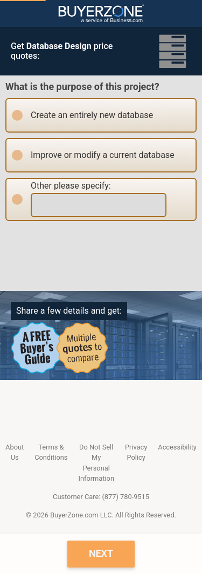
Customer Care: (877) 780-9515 (101, 497)
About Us (14, 452)
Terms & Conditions (50, 452)
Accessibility (177, 447)
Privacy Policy (136, 452)
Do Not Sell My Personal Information (96, 462)
